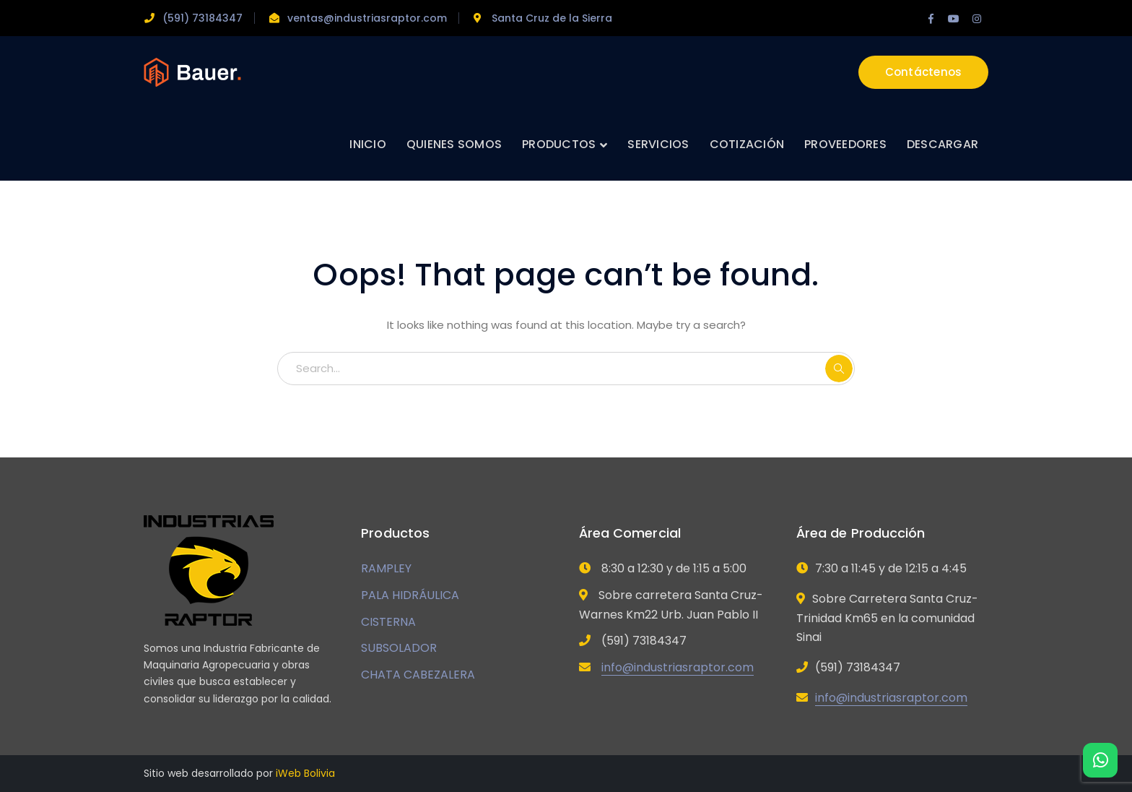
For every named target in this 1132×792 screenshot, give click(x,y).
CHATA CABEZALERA (418, 674)
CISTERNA (388, 622)
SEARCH (839, 368)
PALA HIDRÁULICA (410, 595)
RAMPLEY (386, 568)
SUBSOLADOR (399, 648)
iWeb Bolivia (305, 773)
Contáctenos (923, 71)
